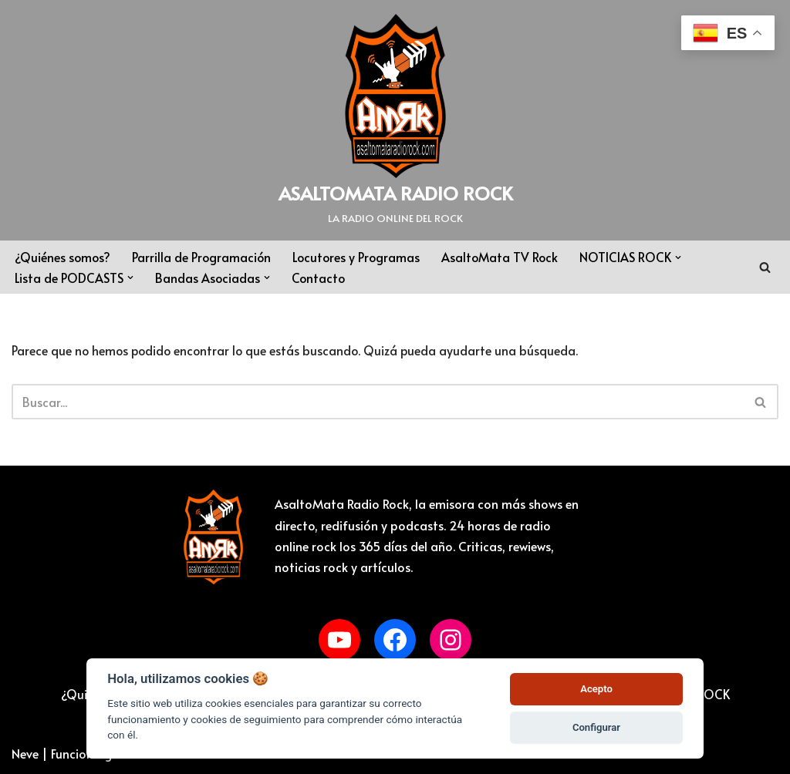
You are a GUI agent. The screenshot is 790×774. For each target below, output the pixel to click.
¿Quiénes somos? (63, 256)
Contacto (319, 277)
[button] (685, 257)
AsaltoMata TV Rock (506, 256)
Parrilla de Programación (203, 256)
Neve (25, 753)
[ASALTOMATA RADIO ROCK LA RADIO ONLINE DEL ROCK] (395, 120)
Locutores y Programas (360, 256)
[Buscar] (765, 267)
